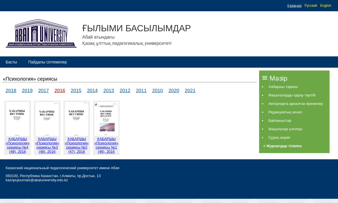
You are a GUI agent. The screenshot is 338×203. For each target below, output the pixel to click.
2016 (59, 90)
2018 (11, 90)
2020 (173, 90)
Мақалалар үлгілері (285, 129)
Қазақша (294, 6)
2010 (157, 90)
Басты (11, 62)
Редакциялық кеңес (285, 112)
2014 (92, 90)
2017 (43, 90)
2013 (108, 90)
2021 (190, 90)
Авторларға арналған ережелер (295, 104)
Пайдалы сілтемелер (47, 62)
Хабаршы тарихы (283, 87)
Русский (310, 6)
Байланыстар (279, 120)
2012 (125, 90)
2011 (141, 90)
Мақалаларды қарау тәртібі (291, 95)
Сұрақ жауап (279, 137)
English (325, 6)
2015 (76, 90)
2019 (27, 90)
